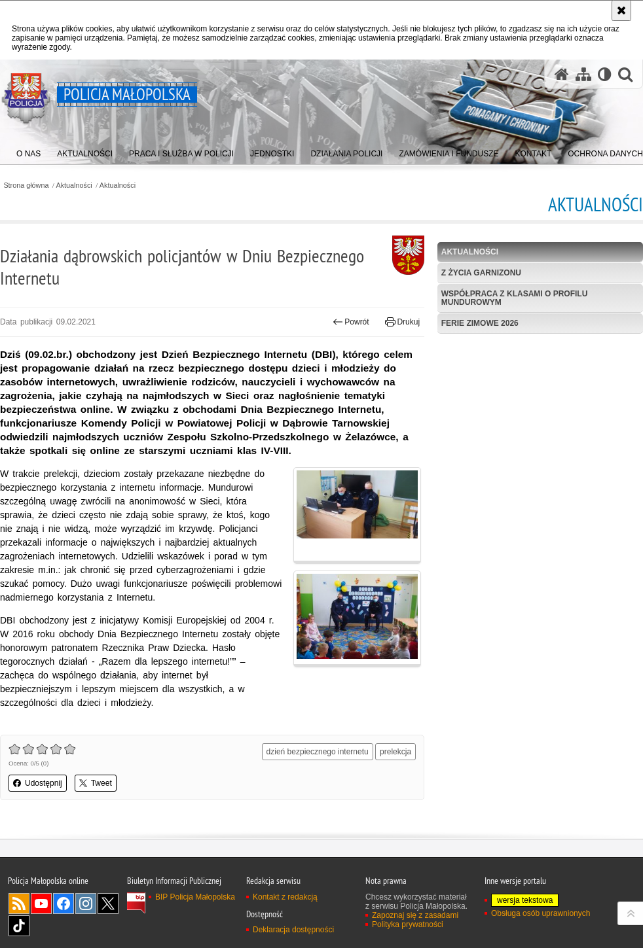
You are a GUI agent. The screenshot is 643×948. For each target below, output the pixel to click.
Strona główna (25, 185)
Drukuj (402, 322)
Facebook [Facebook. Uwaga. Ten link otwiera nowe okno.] (63, 903)
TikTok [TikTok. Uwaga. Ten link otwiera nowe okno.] (19, 925)
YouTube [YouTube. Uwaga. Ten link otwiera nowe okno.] (41, 903)
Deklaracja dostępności (293, 929)
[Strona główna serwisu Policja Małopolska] (562, 74)
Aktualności (74, 185)
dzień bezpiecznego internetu (317, 751)
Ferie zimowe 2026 (480, 323)
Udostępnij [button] (37, 783)
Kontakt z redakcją (285, 897)
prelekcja (395, 751)
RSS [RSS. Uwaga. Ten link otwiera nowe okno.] (19, 903)
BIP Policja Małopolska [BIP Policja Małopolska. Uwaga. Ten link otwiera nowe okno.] (195, 897)
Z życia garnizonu (481, 272)
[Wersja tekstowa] (605, 74)
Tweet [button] (95, 783)
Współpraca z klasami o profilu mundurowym (514, 298)
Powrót (351, 322)
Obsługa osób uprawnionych (540, 913)
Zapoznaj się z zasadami (415, 915)
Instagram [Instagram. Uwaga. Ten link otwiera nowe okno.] (85, 903)
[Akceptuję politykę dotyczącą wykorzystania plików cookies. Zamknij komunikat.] (621, 10)
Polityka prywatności (407, 924)
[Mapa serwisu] (583, 74)
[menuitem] (28, 151)
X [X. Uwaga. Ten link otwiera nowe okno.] (108, 903)
